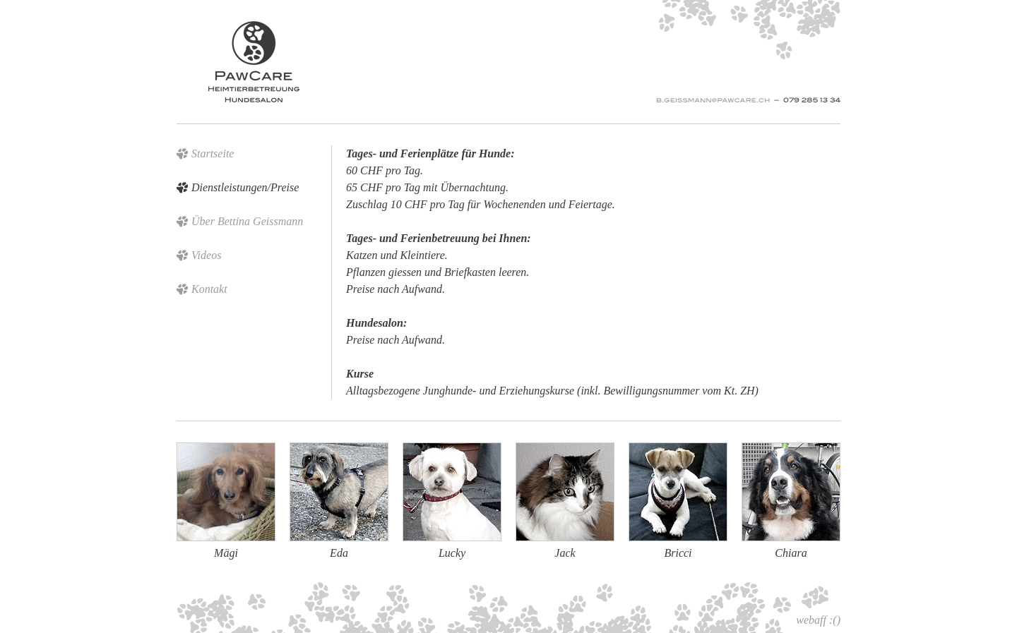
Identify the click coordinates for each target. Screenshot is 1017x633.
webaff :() (818, 620)
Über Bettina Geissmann (247, 221)
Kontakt (209, 289)
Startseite (212, 153)
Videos (206, 255)
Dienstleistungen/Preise (245, 187)
